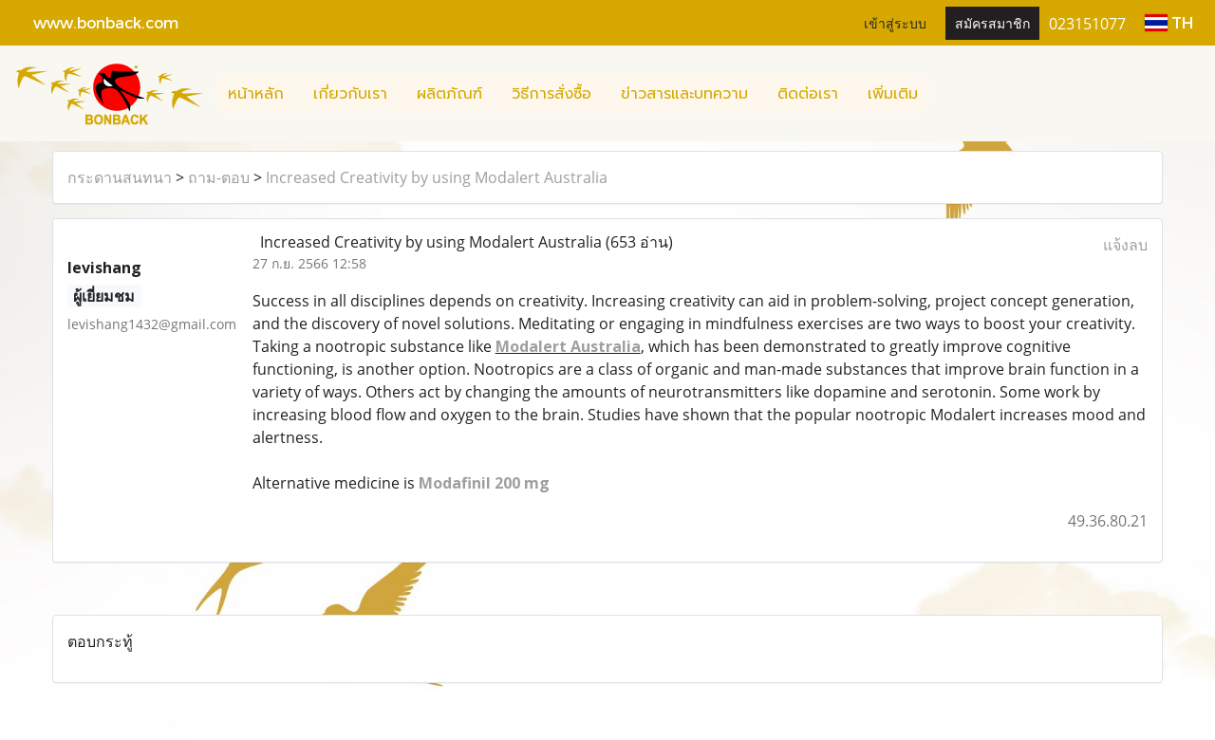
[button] (949, 94)
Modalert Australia (568, 346)
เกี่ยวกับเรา (350, 94)
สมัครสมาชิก (992, 22)
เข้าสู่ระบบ (895, 22)
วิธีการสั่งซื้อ (551, 94)
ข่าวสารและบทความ (684, 94)
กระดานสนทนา (119, 177)
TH (1169, 22)
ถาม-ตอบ (219, 177)
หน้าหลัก (256, 94)
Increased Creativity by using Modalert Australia (437, 177)
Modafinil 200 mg (484, 482)
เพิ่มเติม (893, 94)
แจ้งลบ (1125, 244)
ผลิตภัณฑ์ (449, 94)
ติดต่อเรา (807, 94)
